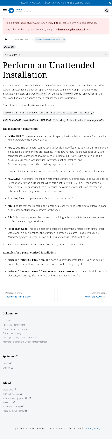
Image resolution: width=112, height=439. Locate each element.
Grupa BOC (9, 389)
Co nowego (8, 320)
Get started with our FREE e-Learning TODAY (68, 2)
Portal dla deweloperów (15, 410)
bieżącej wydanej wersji (71, 29)
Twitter (7, 363)
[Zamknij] (110, 3)
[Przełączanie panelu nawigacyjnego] (5, 10)
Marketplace (9, 402)
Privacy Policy (92, 428)
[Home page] (6, 40)
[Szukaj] (106, 10)
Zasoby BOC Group (13, 406)
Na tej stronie (13, 54)
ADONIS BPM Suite (12, 394)
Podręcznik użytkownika (14, 324)
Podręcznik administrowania (16, 329)
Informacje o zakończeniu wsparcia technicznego (25, 341)
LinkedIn (8, 367)
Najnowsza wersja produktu (17, 398)
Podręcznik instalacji (12, 333)
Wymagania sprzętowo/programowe (20, 337)
